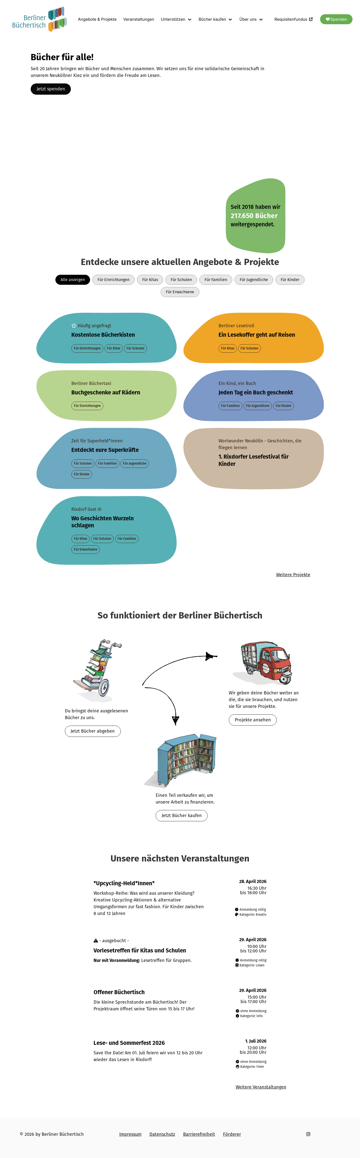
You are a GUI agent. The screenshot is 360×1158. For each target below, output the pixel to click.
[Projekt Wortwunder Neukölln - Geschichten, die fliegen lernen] (253, 458)
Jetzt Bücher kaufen (182, 815)
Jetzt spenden (51, 89)
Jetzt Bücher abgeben (93, 731)
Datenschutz (162, 1134)
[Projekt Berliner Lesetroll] (253, 338)
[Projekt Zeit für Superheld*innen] (106, 458)
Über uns (248, 19)
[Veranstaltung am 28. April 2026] (180, 898)
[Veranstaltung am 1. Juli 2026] (180, 1054)
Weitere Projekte (293, 575)
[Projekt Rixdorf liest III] (106, 530)
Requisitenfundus (293, 19)
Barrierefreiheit (199, 1134)
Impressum (130, 1134)
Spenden (336, 19)
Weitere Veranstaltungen (261, 1087)
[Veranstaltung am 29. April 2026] (180, 952)
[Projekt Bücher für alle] (106, 338)
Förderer (232, 1134)
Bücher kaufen (212, 19)
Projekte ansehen (253, 720)
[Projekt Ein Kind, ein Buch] (253, 395)
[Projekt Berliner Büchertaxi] (106, 395)
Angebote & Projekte (97, 19)
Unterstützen (173, 19)
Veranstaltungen (138, 19)
